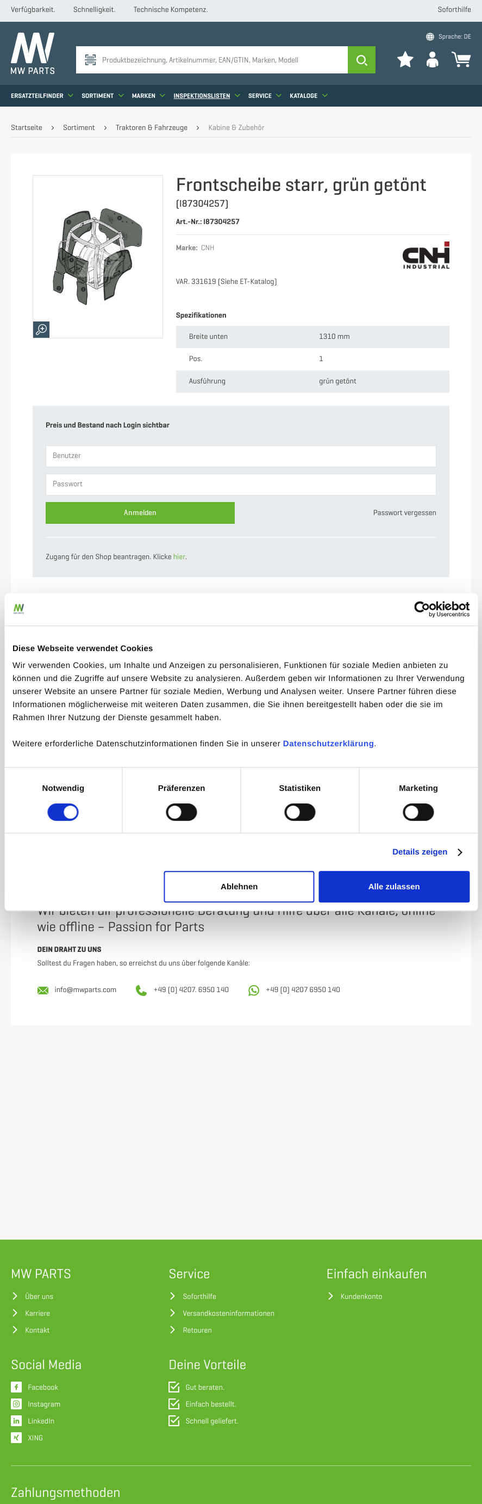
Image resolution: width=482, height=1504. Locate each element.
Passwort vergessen (404, 513)
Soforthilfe (454, 10)
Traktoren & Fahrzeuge (151, 128)
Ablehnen (239, 886)
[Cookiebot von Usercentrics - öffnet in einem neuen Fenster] (422, 609)
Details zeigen (419, 852)
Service (264, 95)
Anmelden (140, 512)
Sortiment (102, 95)
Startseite (26, 128)
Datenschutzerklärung (328, 743)
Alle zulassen (394, 886)
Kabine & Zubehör (236, 128)
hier (179, 557)
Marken (149, 95)
